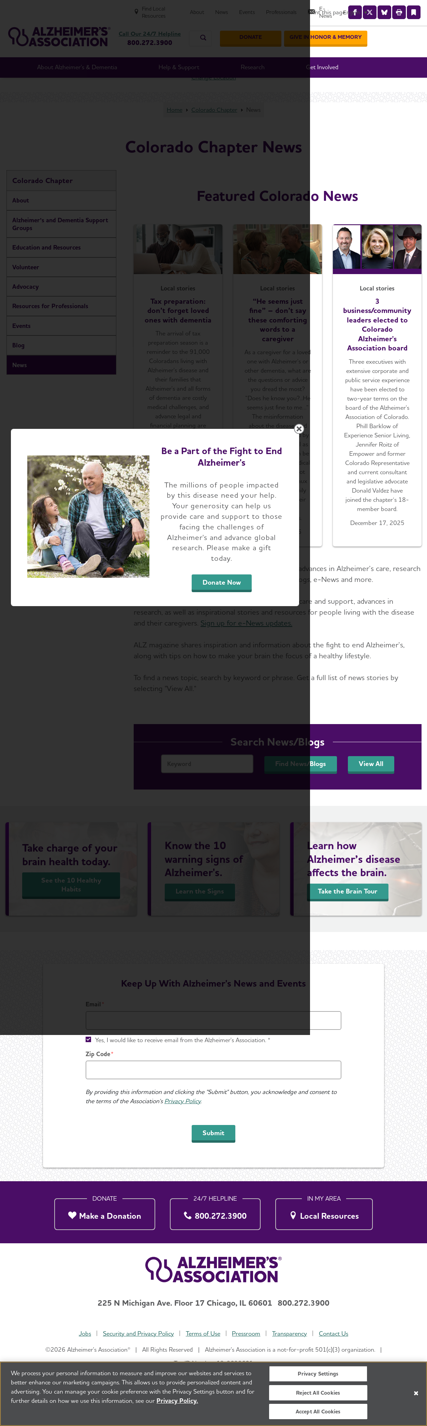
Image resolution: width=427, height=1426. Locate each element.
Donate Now (289, 776)
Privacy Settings (318, 1376)
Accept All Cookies (318, 1414)
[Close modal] (375, 625)
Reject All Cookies (318, 1395)
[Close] (416, 1395)
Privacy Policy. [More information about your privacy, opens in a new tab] (177, 1403)
